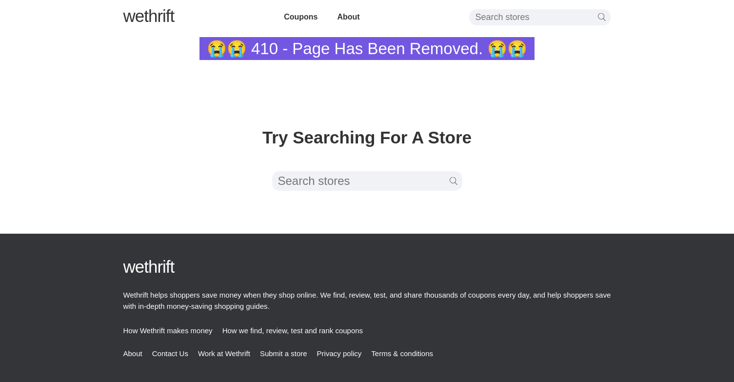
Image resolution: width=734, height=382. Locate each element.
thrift (149, 15)
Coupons (300, 17)
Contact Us (170, 353)
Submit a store (283, 353)
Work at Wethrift (224, 353)
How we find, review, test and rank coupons (292, 330)
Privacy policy (339, 353)
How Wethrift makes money (168, 330)
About (348, 17)
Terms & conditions (402, 353)
